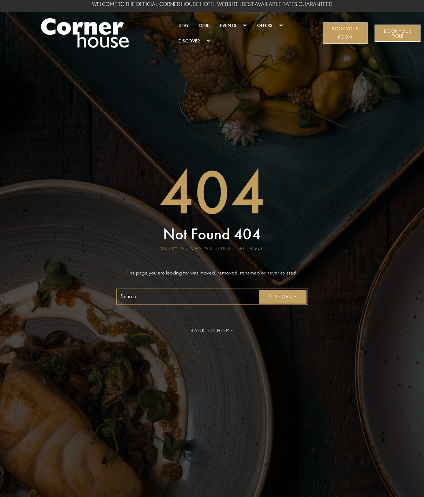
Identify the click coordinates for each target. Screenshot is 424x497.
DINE (204, 25)
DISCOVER (194, 41)
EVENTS (233, 25)
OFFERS (270, 25)
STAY (184, 25)
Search (283, 296)
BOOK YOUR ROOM (345, 33)
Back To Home (212, 330)
